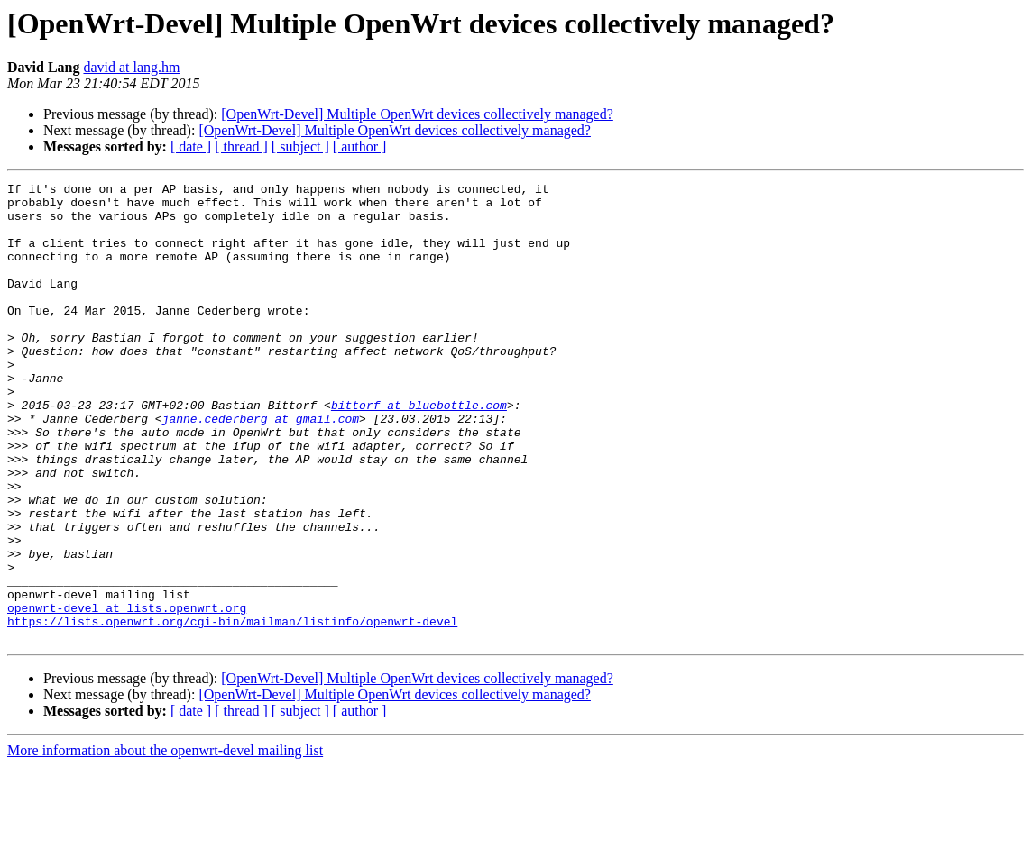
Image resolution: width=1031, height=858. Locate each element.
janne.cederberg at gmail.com (260, 467)
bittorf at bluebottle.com (419, 451)
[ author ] (360, 146)
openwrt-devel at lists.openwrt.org (126, 694)
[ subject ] (300, 146)
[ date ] (190, 146)
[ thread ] (241, 146)
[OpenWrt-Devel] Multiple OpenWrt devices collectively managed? (417, 114)
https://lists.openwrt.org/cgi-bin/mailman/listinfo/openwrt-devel (232, 710)
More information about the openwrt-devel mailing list (165, 842)
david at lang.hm (131, 67)
